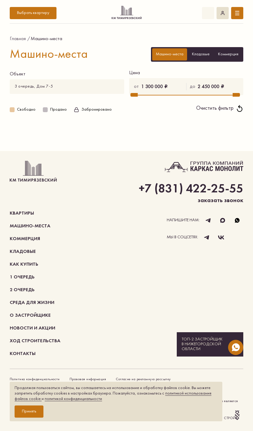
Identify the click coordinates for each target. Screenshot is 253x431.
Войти (222, 13)
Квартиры (22, 213)
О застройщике (30, 315)
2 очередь (22, 290)
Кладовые (23, 251)
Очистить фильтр (219, 108)
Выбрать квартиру (33, 13)
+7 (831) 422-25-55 (208, 13)
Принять (29, 411)
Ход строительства (35, 341)
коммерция (25, 238)
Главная (18, 38)
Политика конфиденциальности (35, 379)
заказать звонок (220, 201)
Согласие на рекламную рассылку (143, 379)
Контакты (23, 353)
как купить (24, 264)
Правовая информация (88, 379)
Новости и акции (32, 328)
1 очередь (22, 277)
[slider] (134, 95)
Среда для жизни (32, 302)
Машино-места (30, 226)
